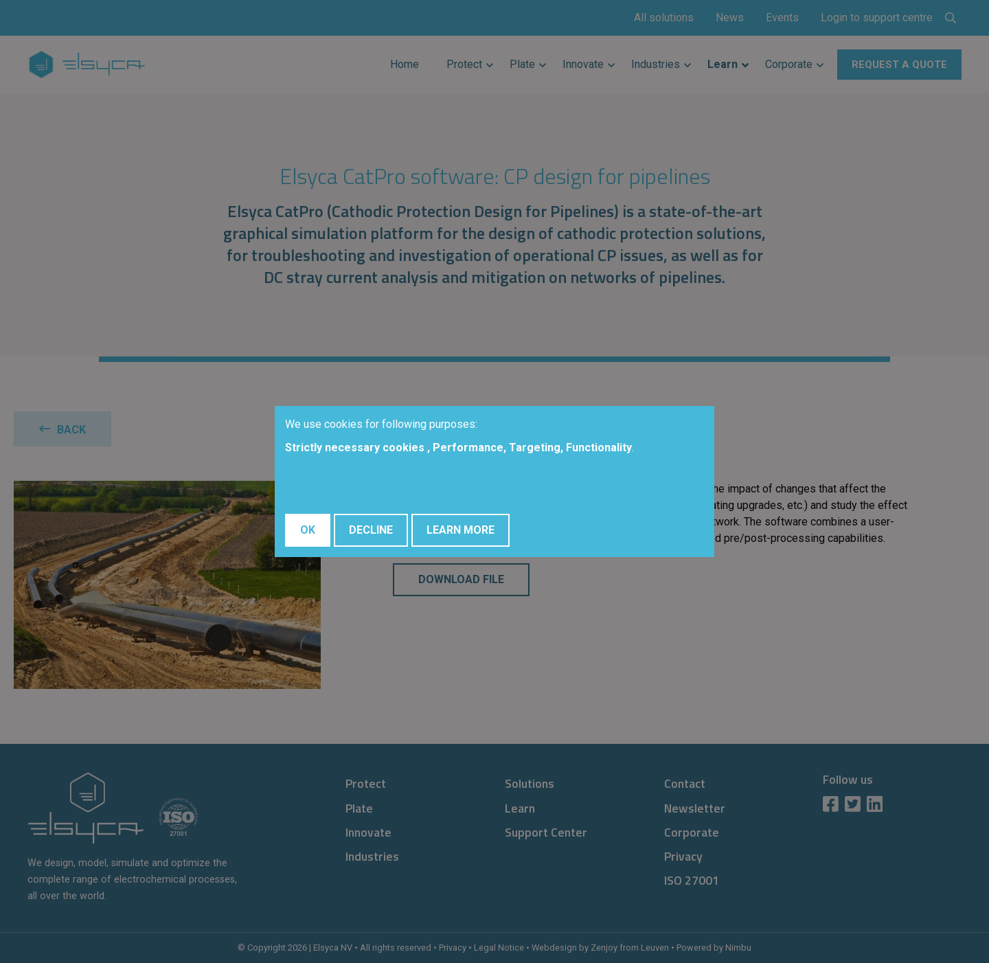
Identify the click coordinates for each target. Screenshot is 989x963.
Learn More (460, 529)
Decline (371, 529)
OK (307, 529)
